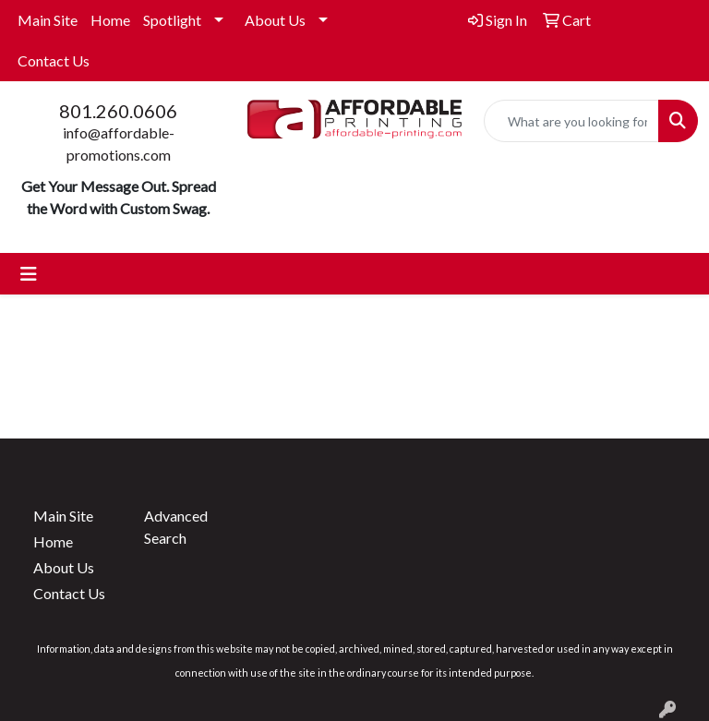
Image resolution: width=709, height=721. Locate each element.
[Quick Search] (571, 121)
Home (110, 20)
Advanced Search (176, 527)
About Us (275, 20)
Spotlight (172, 20)
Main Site (48, 20)
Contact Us (54, 60)
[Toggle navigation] (28, 273)
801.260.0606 (118, 111)
